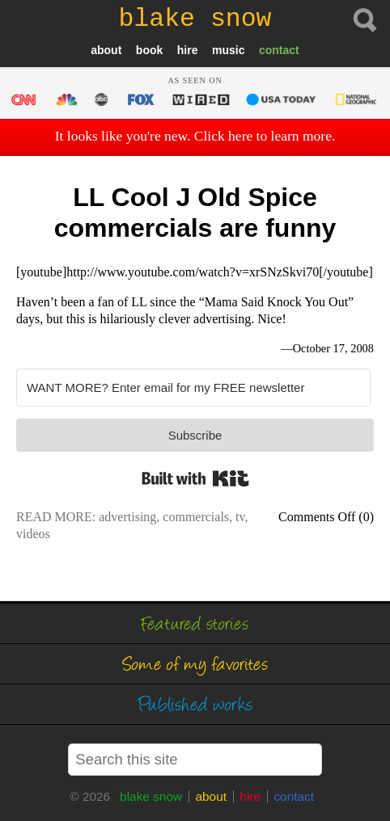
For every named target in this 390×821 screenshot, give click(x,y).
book (149, 50)
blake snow (151, 796)
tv (239, 517)
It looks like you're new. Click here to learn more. (195, 136)
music (228, 50)
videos (33, 534)
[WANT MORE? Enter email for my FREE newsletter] (193, 387)
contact (279, 50)
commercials (196, 517)
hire (187, 50)
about (106, 50)
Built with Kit (195, 478)
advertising (127, 517)
